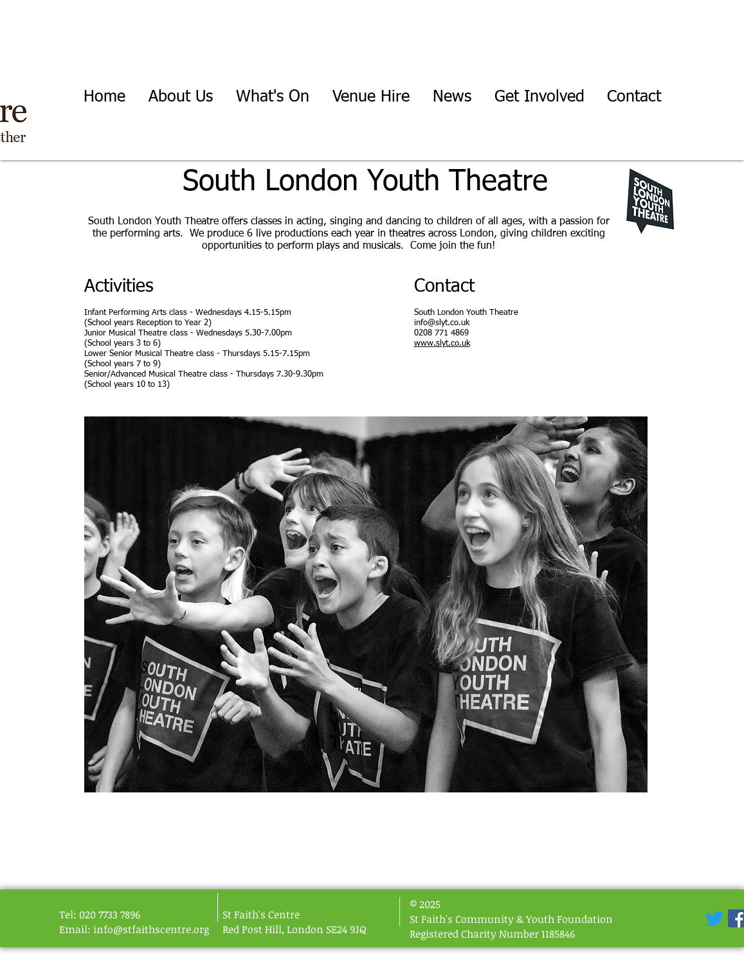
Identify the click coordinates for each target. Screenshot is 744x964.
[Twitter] (714, 918)
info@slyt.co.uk (441, 323)
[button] (272, 97)
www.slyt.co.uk (442, 343)
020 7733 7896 (109, 914)
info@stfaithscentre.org (151, 929)
